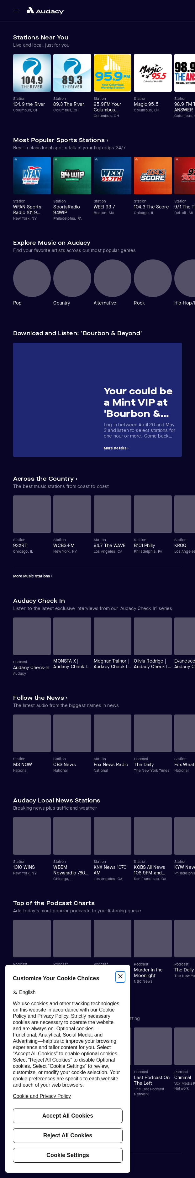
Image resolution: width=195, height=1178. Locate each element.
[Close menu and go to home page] (45, 10)
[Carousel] (97, 86)
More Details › (116, 448)
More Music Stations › (32, 576)
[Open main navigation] (16, 11)
